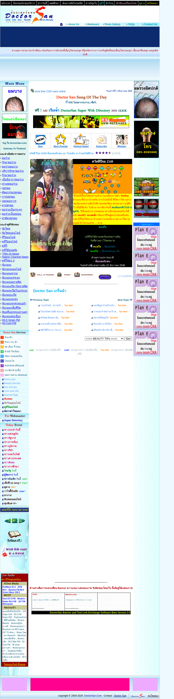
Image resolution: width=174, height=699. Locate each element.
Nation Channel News (15, 256)
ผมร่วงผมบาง (10, 166)
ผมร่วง (6, 158)
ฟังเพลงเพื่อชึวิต (11, 307)
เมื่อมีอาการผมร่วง (13, 179)
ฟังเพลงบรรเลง (11, 277)
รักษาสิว (8, 337)
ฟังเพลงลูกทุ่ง (10, 299)
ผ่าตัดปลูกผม (9, 218)
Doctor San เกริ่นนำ (49, 291)
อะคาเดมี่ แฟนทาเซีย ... (56, 324)
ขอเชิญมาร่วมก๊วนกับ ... (109, 305)
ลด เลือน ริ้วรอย (12, 347)
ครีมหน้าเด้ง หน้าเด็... (108, 330)
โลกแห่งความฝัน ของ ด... (57, 311)
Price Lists (10, 379)
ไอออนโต (9, 361)
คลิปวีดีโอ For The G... (56, 330)
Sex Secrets (10, 387)
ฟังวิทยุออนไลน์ (11, 232)
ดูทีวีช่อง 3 (8, 260)
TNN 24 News (10, 253)
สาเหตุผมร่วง (10, 183)
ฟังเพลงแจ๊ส (9, 294)
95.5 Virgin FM (11, 320)
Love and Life (11, 391)
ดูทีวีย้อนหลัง (9, 250)
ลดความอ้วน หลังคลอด (15, 375)
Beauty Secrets (12, 383)
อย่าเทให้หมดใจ (105, 317)
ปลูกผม (6, 188)
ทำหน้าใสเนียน (11, 351)
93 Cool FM (9, 323)
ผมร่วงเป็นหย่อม (11, 213)
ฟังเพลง (6, 264)
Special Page (11, 395)
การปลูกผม (8, 196)
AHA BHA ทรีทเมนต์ (14, 365)
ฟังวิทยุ (6, 228)
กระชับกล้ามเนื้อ (12, 370)
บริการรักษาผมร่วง (13, 170)
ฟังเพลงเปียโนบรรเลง (14, 290)
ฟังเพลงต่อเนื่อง (11, 316)
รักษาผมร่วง (9, 162)
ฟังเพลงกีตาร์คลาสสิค (15, 286)
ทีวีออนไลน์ (8, 237)
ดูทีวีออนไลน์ (9, 241)
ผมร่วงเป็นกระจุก (12, 209)
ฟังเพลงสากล (10, 273)
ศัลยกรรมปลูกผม (12, 192)
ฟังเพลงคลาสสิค (11, 282)
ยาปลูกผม (7, 205)
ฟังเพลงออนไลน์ (11, 269)
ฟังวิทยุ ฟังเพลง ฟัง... (54, 317)
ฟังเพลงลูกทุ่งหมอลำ (14, 303)
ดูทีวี (4, 245)
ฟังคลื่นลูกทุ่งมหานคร (14, 312)
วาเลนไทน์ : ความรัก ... (56, 305)
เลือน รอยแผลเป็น (13, 356)
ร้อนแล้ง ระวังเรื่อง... (108, 324)
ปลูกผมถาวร (9, 201)
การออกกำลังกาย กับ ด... (110, 311)
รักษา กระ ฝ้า (10, 342)
